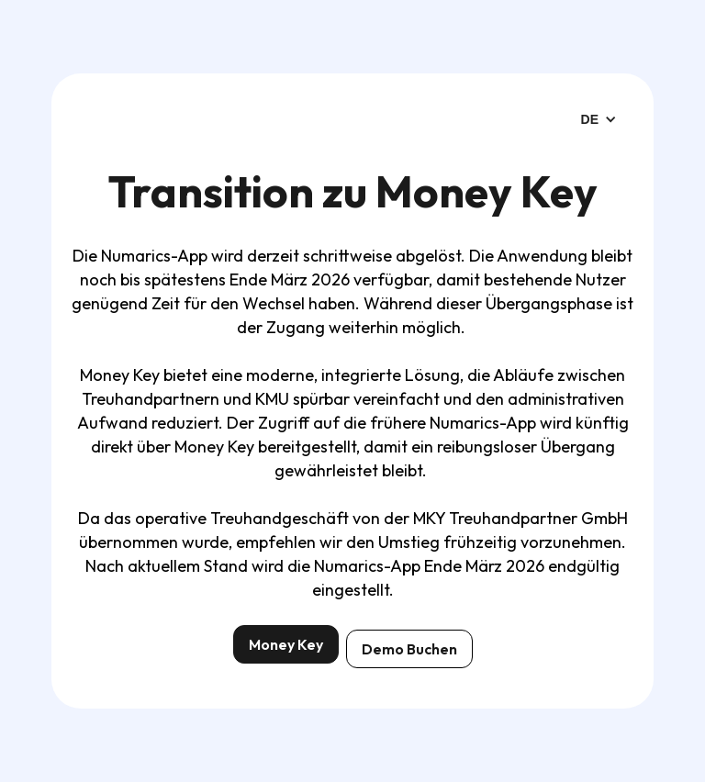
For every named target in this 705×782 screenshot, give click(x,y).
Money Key (286, 644)
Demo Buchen (409, 649)
